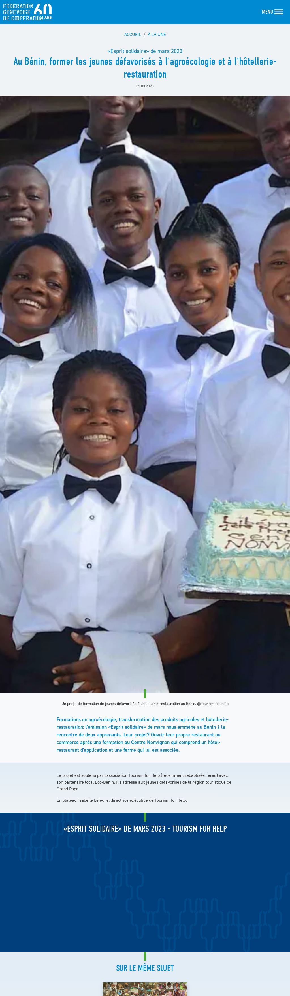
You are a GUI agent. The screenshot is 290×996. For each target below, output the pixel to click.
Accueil (132, 34)
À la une (157, 34)
